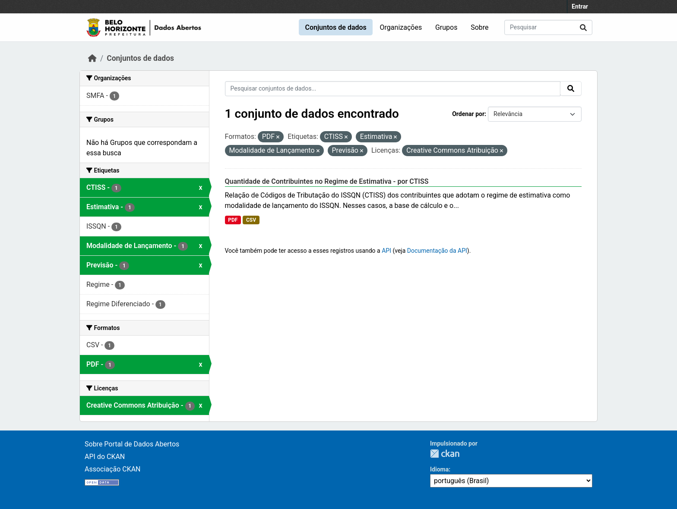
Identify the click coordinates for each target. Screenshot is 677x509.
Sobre (479, 27)
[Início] (92, 58)
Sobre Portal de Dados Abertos (132, 444)
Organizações (401, 27)
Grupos (446, 27)
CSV (251, 220)
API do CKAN (105, 456)
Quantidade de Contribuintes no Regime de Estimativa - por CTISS (327, 181)
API (386, 250)
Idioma (439, 469)
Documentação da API (437, 250)
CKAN (444, 453)
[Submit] (583, 27)
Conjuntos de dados (335, 27)
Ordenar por (468, 113)
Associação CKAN (113, 469)
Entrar (580, 6)
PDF (232, 220)
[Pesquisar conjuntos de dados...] (548, 27)
